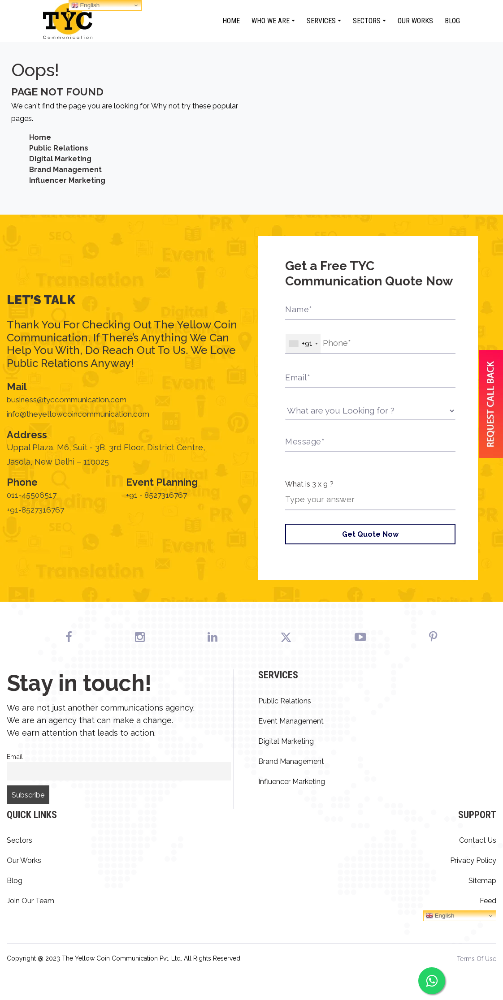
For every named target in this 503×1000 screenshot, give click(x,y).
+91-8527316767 (37, 511)
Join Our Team (30, 901)
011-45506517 (32, 496)
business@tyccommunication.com (71, 400)
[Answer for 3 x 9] (370, 500)
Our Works (415, 21)
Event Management (291, 721)
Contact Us (477, 840)
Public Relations (58, 148)
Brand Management (65, 169)
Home (231, 21)
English (440, 916)
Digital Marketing (60, 159)
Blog (452, 21)
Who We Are (271, 21)
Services (321, 21)
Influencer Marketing (67, 180)
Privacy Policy (473, 861)
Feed (488, 901)
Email (15, 757)
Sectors (367, 21)
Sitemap (482, 881)
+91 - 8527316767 (158, 496)
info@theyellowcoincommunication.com (83, 415)
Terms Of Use (476, 959)
